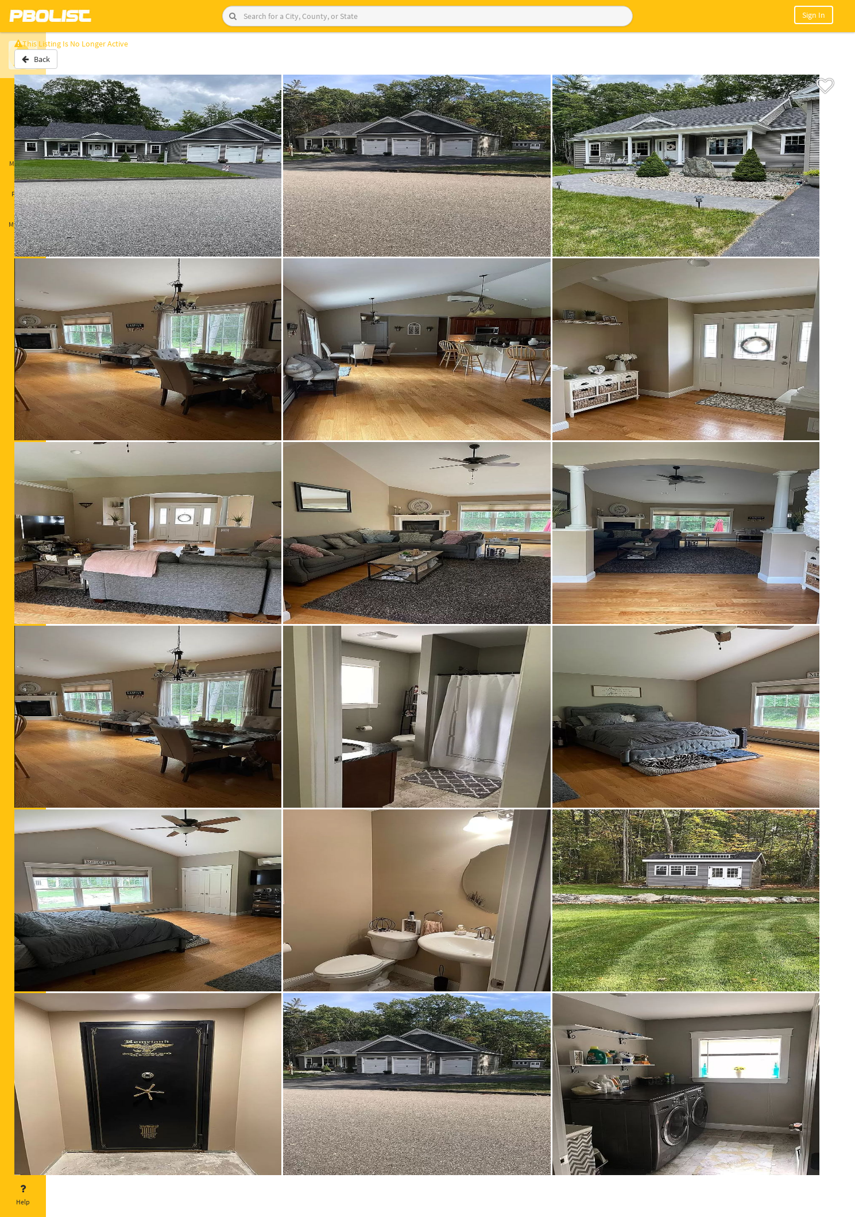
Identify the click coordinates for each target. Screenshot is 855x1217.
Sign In (813, 15)
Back (76, 65)
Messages (23, 157)
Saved (23, 125)
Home (23, 93)
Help (23, 1195)
